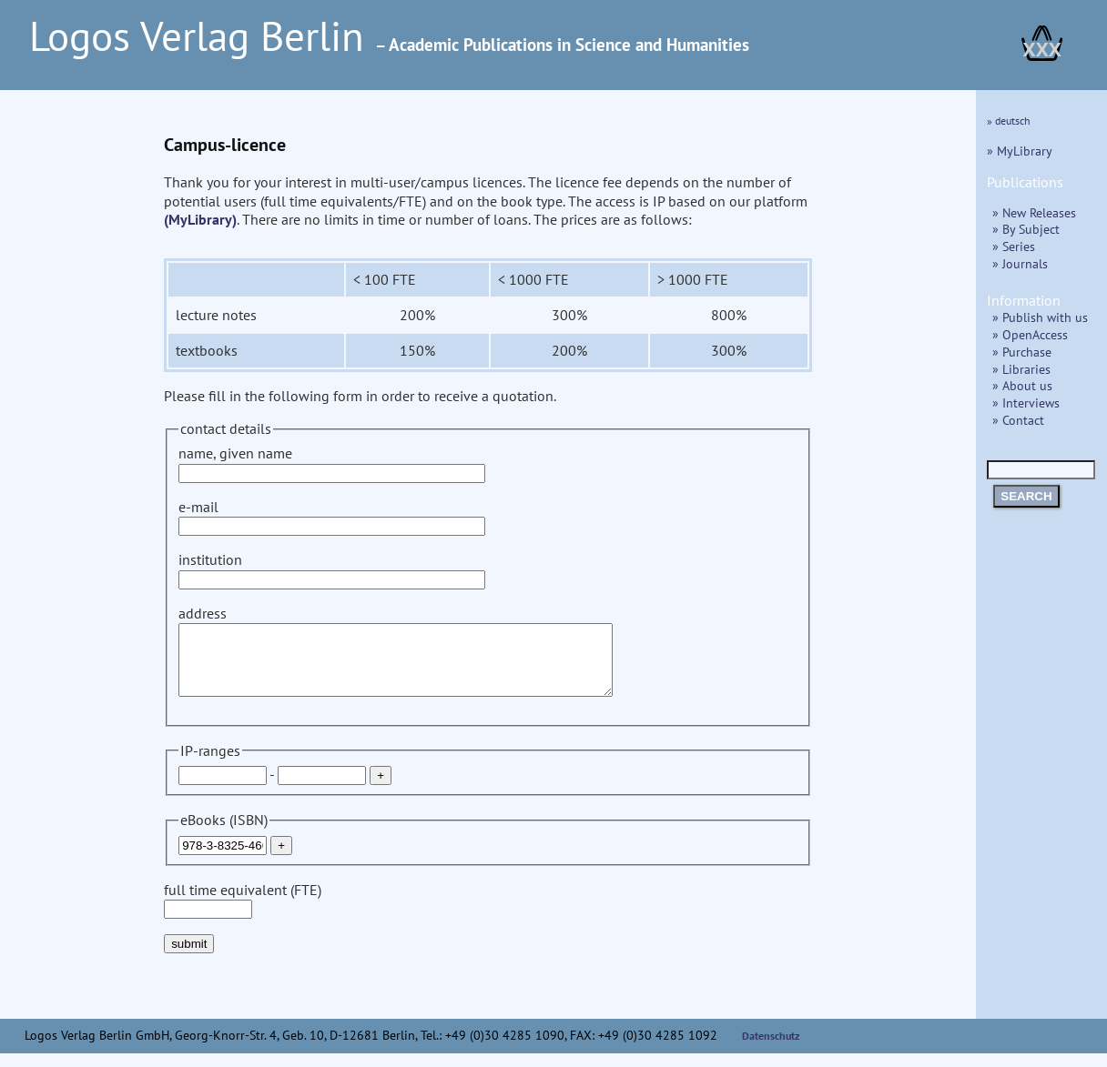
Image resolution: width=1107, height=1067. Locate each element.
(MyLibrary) (200, 219)
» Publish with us (1040, 317)
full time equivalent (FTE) (242, 912)
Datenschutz (771, 1049)
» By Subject (1026, 228)
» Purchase (1021, 351)
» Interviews (1026, 402)
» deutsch (1009, 120)
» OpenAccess (1030, 334)
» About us (1022, 385)
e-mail (331, 516)
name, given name (331, 462)
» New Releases (1034, 212)
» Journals (1020, 263)
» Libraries (1021, 368)
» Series (1013, 246)
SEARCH (1025, 496)
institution (331, 569)
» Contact (1018, 419)
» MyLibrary (1019, 150)
